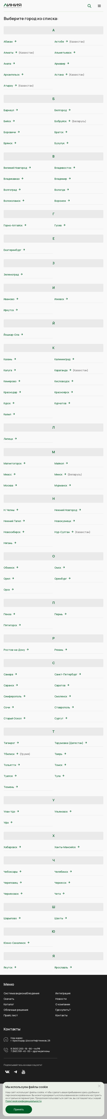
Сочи (9, 707)
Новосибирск (14, 532)
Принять (19, 1109)
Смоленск (63, 696)
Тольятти (12, 765)
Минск (60, 474)
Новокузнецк (65, 521)
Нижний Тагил (14, 521)
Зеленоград (13, 274)
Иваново (11, 299)
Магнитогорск (14, 463)
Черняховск (13, 893)
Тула (59, 776)
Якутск (10, 967)
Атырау (10, 85)
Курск (9, 403)
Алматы (10, 52)
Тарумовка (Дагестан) (71, 743)
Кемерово (12, 381)
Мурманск (63, 485)
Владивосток (65, 167)
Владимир (63, 178)
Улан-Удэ (11, 811)
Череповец (13, 882)
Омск (60, 567)
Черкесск (62, 882)
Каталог (9, 1004)
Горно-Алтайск (15, 225)
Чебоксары (12, 871)
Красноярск (64, 392)
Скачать (9, 999)
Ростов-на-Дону (16, 649)
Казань (10, 359)
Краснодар (12, 392)
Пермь (60, 614)
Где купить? (63, 1010)
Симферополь (14, 696)
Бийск (9, 121)
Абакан (10, 41)
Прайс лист (11, 1015)
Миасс (9, 474)
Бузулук (61, 143)
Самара (10, 674)
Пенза (9, 614)
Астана (61, 74)
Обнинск (11, 567)
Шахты (61, 918)
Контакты (61, 1015)
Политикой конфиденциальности (23, 1101)
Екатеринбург (14, 250)
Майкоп (61, 463)
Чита (59, 893)
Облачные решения (16, 1010)
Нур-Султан (64, 532)
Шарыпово (12, 918)
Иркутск (11, 310)
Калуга (10, 370)
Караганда (63, 370)
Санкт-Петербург (68, 674)
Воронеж (62, 200)
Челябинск (63, 871)
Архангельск (13, 74)
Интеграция (62, 993)
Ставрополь (64, 707)
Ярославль (63, 967)
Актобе (61, 41)
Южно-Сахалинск (16, 943)
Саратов (62, 685)
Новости (61, 999)
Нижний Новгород (68, 510)
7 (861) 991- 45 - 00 (20, 1051)
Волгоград (12, 189)
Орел (9, 578)
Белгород (62, 110)
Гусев (60, 225)
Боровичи (12, 132)
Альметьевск (65, 52)
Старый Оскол (14, 718)
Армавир (62, 63)
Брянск (10, 143)
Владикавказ (13, 178)
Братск (61, 132)
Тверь (60, 754)
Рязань (61, 649)
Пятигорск (12, 625)
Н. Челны (11, 510)
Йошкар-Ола (13, 334)
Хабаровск (12, 847)
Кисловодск (64, 381)
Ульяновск (63, 811)
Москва (10, 485)
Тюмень (11, 787)
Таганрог (11, 743)
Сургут (61, 718)
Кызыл (9, 414)
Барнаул (11, 110)
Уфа (8, 822)
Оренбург (62, 578)
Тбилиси (11, 754)
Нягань (10, 543)
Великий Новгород (17, 167)
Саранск (11, 685)
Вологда (62, 189)
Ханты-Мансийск (67, 847)
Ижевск (61, 299)
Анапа (9, 63)
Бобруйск (62, 121)
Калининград (64, 359)
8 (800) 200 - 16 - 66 (21, 1048)
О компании (62, 1004)
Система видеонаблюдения (21, 993)
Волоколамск (14, 200)
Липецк (10, 439)
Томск (60, 765)
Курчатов (62, 403)
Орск (9, 589)
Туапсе (10, 776)
